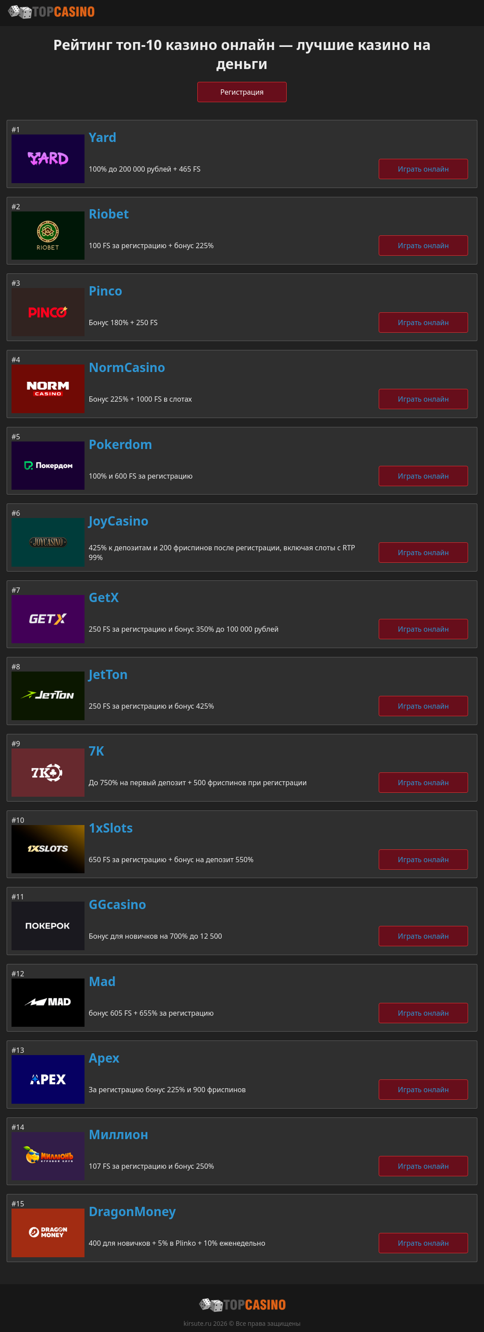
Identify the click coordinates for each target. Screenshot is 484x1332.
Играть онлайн (423, 169)
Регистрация (242, 92)
